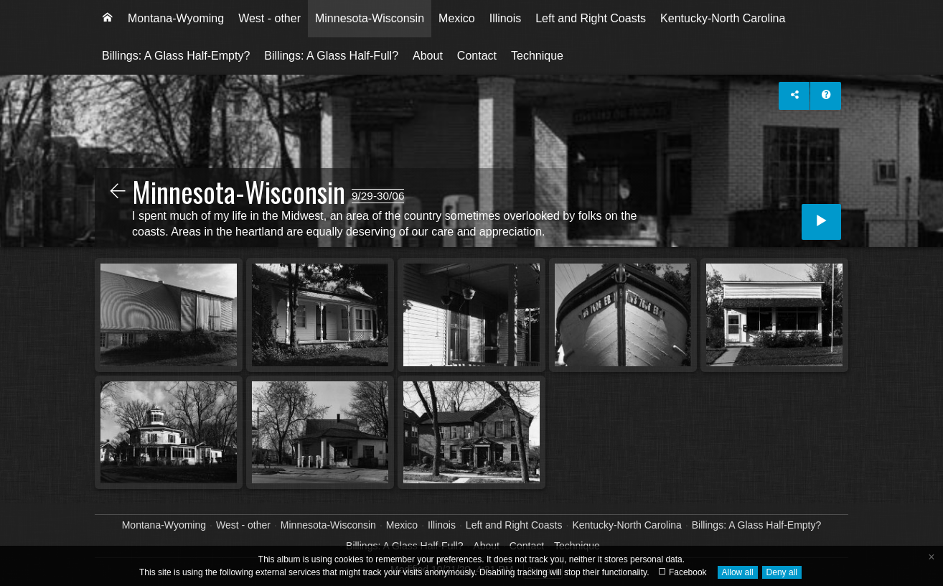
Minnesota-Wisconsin (369, 18)
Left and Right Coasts (590, 18)
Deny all (781, 572)
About (428, 56)
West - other (269, 18)
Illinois (505, 18)
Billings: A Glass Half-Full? (331, 56)
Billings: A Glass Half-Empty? (176, 56)
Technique (537, 56)
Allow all (738, 572)
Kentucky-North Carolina (722, 18)
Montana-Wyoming (176, 18)
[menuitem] (108, 18)
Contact (477, 56)
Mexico (456, 18)
